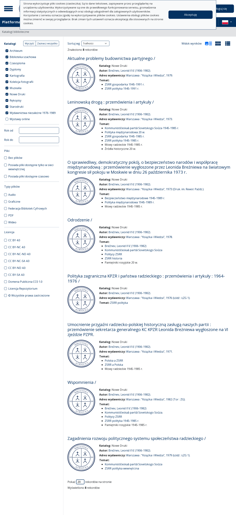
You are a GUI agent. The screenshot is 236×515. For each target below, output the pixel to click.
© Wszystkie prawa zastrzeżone (29, 295)
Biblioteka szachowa (23, 57)
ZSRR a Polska (114, 365)
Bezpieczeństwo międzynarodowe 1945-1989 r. (135, 198)
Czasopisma (17, 63)
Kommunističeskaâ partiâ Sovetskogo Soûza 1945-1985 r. (142, 128)
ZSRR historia (113, 258)
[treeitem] (31, 50)
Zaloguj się (220, 9)
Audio (12, 195)
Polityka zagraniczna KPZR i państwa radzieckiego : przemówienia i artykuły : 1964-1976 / (146, 278)
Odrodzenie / (80, 220)
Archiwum (16, 51)
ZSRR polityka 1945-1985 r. (122, 140)
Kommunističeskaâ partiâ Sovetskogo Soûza (133, 250)
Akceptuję (190, 15)
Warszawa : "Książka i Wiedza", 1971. (149, 351)
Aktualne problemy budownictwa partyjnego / (111, 58)
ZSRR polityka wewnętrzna (122, 468)
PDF (10, 215)
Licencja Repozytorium (22, 288)
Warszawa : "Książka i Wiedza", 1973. (149, 119)
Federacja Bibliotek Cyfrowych (27, 208)
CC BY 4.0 (14, 240)
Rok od (8, 130)
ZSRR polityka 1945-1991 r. (122, 88)
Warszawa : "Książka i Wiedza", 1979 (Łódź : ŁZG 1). (158, 455)
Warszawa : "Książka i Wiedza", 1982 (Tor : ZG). (155, 399)
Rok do (8, 140)
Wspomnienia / (82, 382)
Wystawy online (20, 119)
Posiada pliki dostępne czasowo (28, 176)
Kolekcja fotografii (21, 82)
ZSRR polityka (119, 303)
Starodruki (16, 107)
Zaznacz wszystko (47, 43)
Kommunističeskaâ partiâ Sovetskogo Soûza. (134, 412)
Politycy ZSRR (113, 254)
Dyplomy (15, 69)
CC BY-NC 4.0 (16, 247)
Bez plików (15, 158)
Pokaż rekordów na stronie (90, 481)
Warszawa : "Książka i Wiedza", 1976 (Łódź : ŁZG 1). (158, 298)
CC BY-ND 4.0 (16, 268)
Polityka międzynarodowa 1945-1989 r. (129, 202)
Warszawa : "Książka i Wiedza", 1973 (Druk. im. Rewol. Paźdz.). (165, 189)
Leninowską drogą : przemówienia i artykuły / (111, 102)
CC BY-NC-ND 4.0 (19, 254)
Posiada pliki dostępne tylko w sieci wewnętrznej (30, 167)
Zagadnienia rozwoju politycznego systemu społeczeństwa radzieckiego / (137, 438)
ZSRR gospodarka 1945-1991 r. (124, 84)
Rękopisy (15, 100)
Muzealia (15, 88)
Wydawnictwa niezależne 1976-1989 (33, 113)
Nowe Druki (17, 94)
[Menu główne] (8, 8)
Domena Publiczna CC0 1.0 (25, 282)
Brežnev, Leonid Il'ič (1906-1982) (125, 246)
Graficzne (14, 201)
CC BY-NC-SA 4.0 (18, 261)
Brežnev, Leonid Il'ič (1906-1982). (130, 70)
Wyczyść (29, 43)
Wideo (12, 222)
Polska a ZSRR (114, 360)
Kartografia (17, 75)
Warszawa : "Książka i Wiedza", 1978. (149, 237)
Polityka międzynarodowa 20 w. (125, 132)
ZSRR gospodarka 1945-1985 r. (124, 136)
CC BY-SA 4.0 (16, 275)
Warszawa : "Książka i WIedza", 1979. (149, 75)
